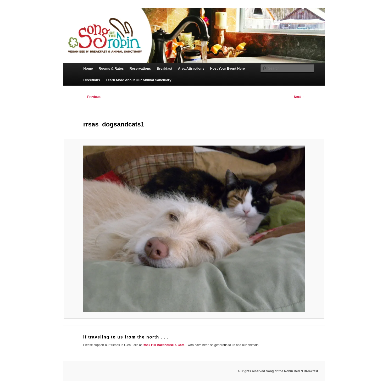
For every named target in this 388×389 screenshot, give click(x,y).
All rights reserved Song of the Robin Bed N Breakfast (277, 371)
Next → (299, 97)
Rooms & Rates (111, 68)
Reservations (140, 68)
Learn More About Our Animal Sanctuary (138, 80)
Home (88, 68)
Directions (91, 80)
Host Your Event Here (227, 68)
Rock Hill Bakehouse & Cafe (164, 345)
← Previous (92, 97)
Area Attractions (191, 68)
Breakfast (164, 68)
